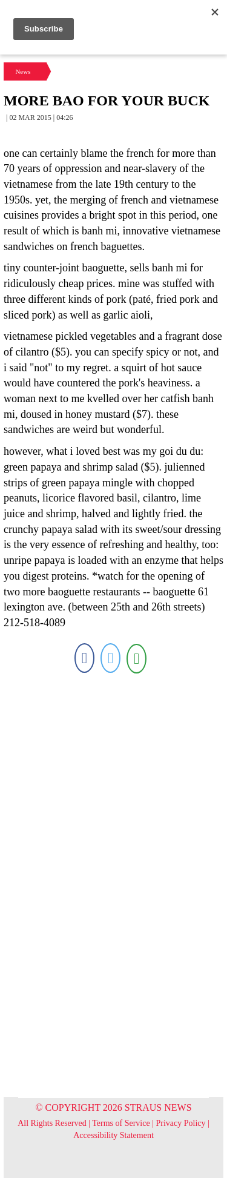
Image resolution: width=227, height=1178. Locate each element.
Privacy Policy (181, 1123)
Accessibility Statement (113, 1135)
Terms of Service (121, 1123)
